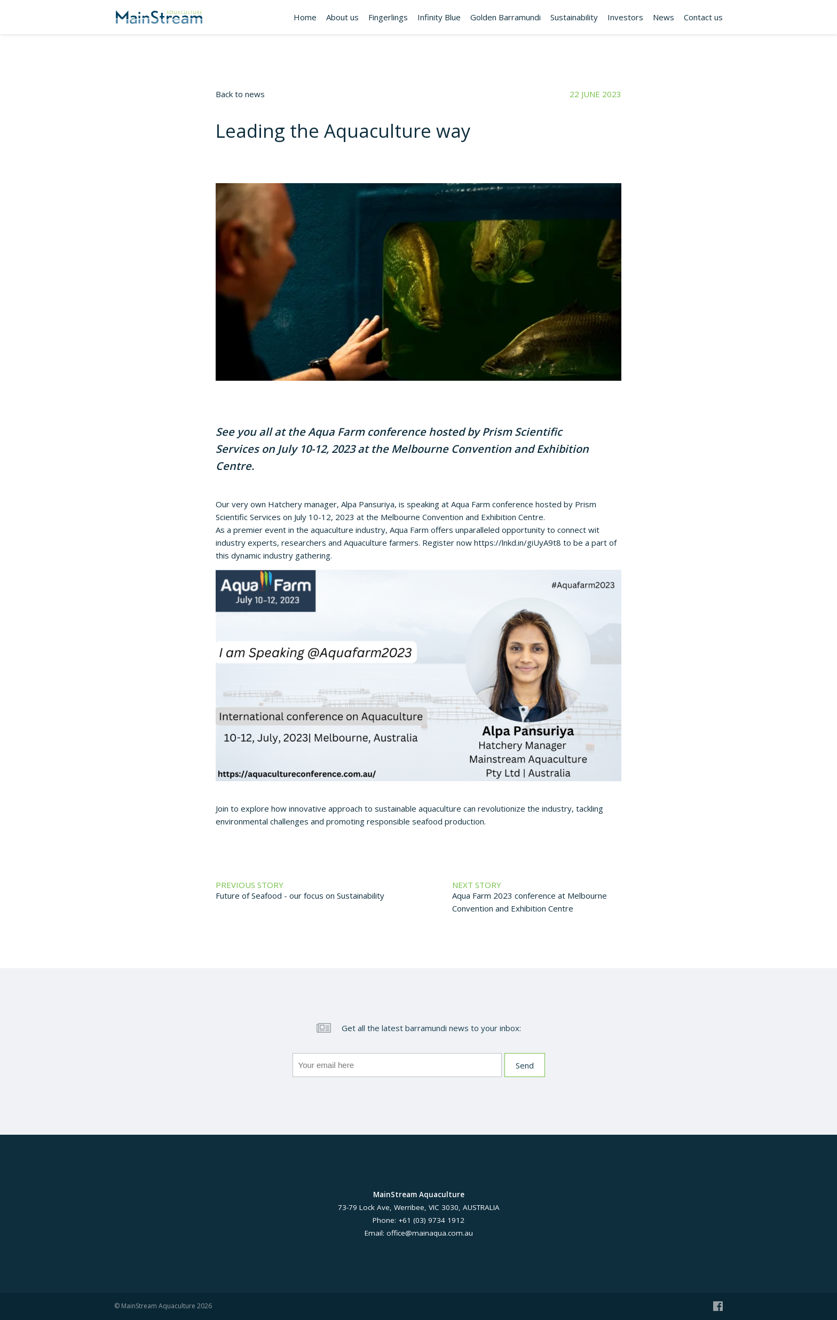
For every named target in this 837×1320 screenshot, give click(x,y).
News (663, 17)
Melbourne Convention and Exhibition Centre (462, 517)
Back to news (240, 94)
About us (342, 17)
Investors (625, 17)
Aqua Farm (336, 432)
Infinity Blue (439, 17)
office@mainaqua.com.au (429, 1233)
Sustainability (574, 17)
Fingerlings (388, 17)
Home (305, 17)
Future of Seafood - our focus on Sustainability (300, 895)
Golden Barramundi (505, 17)
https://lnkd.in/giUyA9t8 (517, 542)
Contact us (703, 17)
